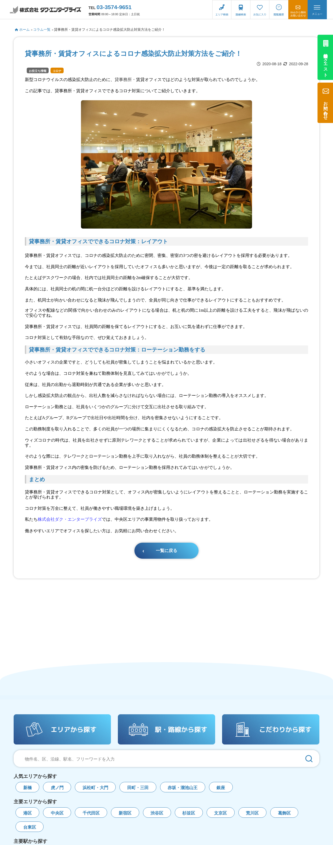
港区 (27, 813)
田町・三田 (138, 787)
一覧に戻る (166, 550)
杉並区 (188, 813)
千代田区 (91, 813)
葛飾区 (284, 813)
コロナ (57, 70)
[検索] (309, 758)
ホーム (22, 30)
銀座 (220, 787)
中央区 (57, 813)
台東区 (29, 827)
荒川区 (252, 813)
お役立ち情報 (38, 70)
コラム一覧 (42, 30)
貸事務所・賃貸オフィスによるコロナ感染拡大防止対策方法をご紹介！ (109, 30)
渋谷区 (156, 813)
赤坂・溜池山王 (183, 787)
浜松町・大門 (95, 787)
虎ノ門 (57, 787)
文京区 (220, 813)
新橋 (27, 787)
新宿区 (125, 813)
